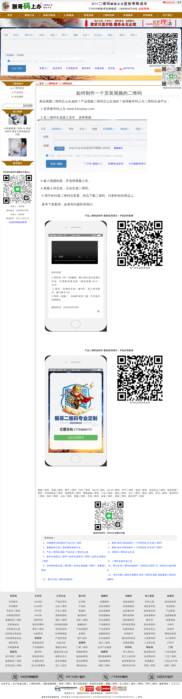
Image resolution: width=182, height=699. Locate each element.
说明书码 (38, 620)
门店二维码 (170, 656)
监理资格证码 (128, 661)
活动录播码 (104, 606)
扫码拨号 (13, 601)
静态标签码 (170, 601)
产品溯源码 (38, 647)
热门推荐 (17, 111)
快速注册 (168, 2)
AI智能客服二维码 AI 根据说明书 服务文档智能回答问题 (17, 132)
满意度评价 (149, 606)
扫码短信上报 (13, 629)
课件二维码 (38, 629)
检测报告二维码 (13, 661)
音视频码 (128, 15)
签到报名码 (149, 611)
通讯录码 (13, 642)
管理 (140, 697)
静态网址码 (149, 652)
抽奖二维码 (170, 665)
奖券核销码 (61, 615)
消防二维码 (104, 665)
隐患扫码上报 (61, 652)
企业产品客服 (104, 647)
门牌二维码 (82, 647)
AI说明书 (38, 633)
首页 (9, 15)
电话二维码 (141, 490)
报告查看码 (38, 624)
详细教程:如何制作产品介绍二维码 (64, 543)
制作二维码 (65, 683)
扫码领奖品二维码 (53, 493)
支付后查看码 (38, 665)
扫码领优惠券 (61, 624)
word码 (38, 601)
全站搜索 (18, 96)
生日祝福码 (104, 638)
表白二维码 (104, 642)
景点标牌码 (82, 661)
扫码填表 (148, 15)
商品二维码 (120, 493)
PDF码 (38, 615)
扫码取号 (128, 633)
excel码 (38, 606)
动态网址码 (149, 656)
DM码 (171, 624)
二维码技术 (52, 83)
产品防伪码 (61, 638)
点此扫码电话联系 (18, 222)
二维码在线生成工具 (122, 561)
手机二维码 (93, 496)
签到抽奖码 (128, 620)
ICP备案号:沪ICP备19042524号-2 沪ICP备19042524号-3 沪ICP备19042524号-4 (98, 697)
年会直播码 (104, 620)
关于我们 (167, 15)
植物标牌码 (82, 652)
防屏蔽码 (149, 661)
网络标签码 (170, 633)
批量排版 (170, 620)
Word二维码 (98, 490)
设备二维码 (107, 496)
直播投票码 (104, 633)
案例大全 (29, 15)
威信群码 (82, 615)
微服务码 (82, 624)
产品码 (82, 606)
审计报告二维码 (13, 656)
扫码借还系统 (128, 624)
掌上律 (126, 652)
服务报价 (164, 683)
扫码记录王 (149, 629)
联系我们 (17, 163)
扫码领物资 (61, 633)
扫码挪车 (13, 606)
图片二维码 (70, 490)
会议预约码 (128, 611)
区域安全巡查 (96, 683)
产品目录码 (61, 601)
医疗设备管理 (80, 683)
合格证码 (61, 642)
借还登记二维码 (157, 490)
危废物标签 (170, 615)
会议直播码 (104, 611)
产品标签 (170, 611)
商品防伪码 (38, 642)
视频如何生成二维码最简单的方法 (64, 547)
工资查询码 (149, 638)
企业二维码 (66, 496)
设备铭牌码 (104, 661)
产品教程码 (104, 624)
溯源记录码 (61, 647)
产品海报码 (82, 629)
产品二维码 (107, 493)
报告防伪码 (38, 656)
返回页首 (175, 683)
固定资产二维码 (136, 496)
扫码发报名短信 (13, 638)
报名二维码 (52, 496)
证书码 (82, 601)
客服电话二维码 (13, 620)
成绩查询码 (149, 633)
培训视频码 (104, 615)
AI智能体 (69, 15)
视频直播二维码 (91, 493)
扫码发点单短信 (13, 633)
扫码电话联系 (13, 615)
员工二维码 (134, 493)
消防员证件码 (128, 665)
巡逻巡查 (89, 15)
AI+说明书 (170, 638)
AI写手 (170, 642)
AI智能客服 (13, 647)
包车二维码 (82, 620)
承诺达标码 (61, 629)
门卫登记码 (149, 642)
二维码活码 (108, 15)
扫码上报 (149, 601)
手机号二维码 (13, 611)
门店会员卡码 (170, 661)
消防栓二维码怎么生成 (123, 552)
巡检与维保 (49, 15)
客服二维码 (79, 496)
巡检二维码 (120, 496)
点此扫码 (143, 8)
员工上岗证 (61, 665)
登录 (179, 2)
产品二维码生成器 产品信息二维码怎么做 (67, 552)
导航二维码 (149, 665)
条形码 (170, 629)
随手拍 (149, 620)
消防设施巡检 (50, 683)
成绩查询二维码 (73, 493)
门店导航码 (170, 652)
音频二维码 (57, 490)
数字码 (38, 652)
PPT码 (38, 611)
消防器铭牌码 (104, 656)
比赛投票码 (128, 642)
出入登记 (124, 683)
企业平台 (5, 683)
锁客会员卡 (61, 656)
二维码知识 (18, 88)
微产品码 (82, 638)
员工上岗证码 (128, 656)
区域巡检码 (128, 606)
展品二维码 (147, 493)
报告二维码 (61, 620)
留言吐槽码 (61, 661)
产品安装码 (104, 629)
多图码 (82, 633)
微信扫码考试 (128, 638)
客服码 (82, 611)
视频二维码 (43, 490)
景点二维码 (161, 493)
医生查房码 (149, 624)
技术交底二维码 (13, 665)
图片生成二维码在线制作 (60, 579)
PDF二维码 (84, 490)
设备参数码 (149, 615)
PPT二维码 (127, 490)
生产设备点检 (19, 683)
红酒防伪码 (38, 661)
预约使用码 (128, 615)
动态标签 (170, 606)
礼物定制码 (128, 629)
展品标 (81, 665)
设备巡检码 (128, 601)
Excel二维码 (113, 490)
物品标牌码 (82, 656)
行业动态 (18, 92)
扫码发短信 (13, 624)
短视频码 (104, 601)
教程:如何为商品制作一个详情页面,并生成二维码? (137, 543)
